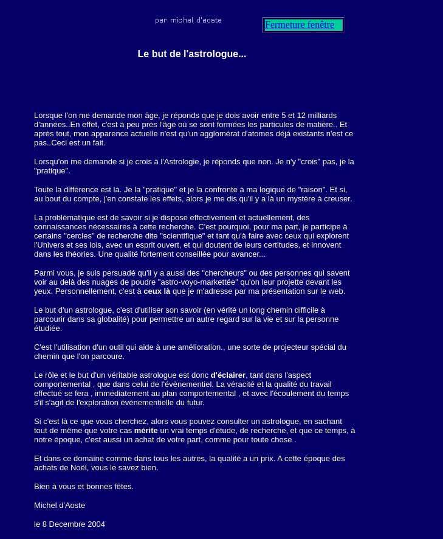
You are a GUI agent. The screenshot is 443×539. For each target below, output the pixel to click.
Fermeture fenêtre (299, 24)
